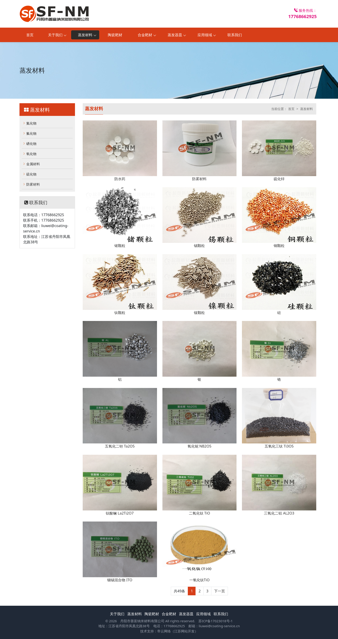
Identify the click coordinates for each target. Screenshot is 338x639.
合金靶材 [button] (145, 34)
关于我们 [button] (55, 34)
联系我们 (234, 34)
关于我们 (117, 613)
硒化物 (31, 143)
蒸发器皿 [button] (175, 34)
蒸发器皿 (186, 613)
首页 (30, 34)
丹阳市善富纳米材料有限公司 (142, 621)
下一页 (219, 591)
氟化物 (31, 133)
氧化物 (31, 153)
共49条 (179, 591)
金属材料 (33, 164)
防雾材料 (33, 184)
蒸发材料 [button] (85, 34)
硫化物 (31, 174)
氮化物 (31, 123)
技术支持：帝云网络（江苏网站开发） (169, 631)
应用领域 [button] (205, 34)
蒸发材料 (306, 109)
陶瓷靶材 (115, 34)
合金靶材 (169, 613)
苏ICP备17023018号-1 (215, 621)
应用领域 (203, 613)
